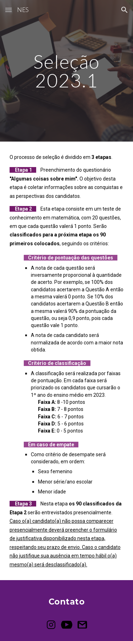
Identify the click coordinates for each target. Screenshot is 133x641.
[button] (8, 9)
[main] (67, 71)
